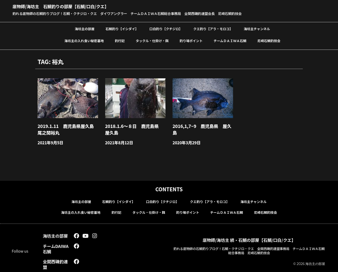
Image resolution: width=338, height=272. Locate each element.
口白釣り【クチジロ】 (166, 28)
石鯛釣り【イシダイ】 (122, 28)
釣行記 (120, 40)
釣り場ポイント (191, 40)
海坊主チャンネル (257, 28)
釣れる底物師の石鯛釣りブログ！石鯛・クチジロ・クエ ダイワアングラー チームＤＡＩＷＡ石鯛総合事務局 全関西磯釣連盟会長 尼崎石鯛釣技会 (137, 13)
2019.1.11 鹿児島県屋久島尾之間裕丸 (67, 128)
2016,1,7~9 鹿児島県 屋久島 (201, 125)
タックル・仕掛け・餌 (152, 40)
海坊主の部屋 (85, 28)
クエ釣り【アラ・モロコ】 (213, 28)
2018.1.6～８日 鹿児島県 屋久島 (135, 128)
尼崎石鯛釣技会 (268, 40)
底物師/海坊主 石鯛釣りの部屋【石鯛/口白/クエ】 (71, 6)
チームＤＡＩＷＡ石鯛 (230, 40)
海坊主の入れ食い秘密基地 (84, 40)
